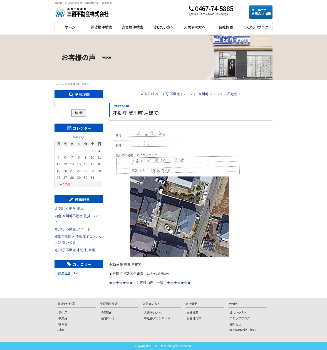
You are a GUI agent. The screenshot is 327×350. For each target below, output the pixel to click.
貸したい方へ (163, 27)
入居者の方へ (195, 27)
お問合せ (235, 324)
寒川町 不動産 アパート (72, 229)
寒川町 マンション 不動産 (218, 94)
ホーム (70, 27)
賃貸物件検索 (101, 27)
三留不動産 (81, 12)
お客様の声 (194, 318)
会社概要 (225, 27)
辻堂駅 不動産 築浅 (69, 208)
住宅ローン (108, 318)
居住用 (62, 312)
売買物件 (107, 312)
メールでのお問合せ (260, 12)
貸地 (61, 330)
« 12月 (65, 184)
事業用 (62, 318)
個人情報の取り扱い (242, 330)
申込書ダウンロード (157, 318)
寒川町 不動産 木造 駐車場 (74, 250)
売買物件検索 (132, 27)
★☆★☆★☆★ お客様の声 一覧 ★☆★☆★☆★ (150, 283)
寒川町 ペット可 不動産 (162, 94)
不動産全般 (63, 273)
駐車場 (62, 324)
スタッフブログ (257, 27)
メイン (188, 94)
